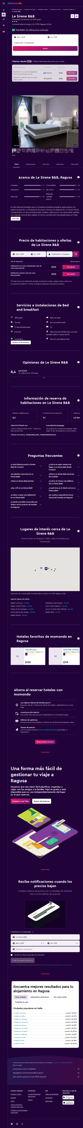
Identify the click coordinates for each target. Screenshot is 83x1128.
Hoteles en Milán (19, 1016)
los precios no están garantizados (62, 1062)
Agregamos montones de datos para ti (46, 1073)
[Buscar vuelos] (3, 10)
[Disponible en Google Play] (68, 1097)
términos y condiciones (46, 965)
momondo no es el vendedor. (46, 1069)
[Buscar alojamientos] (3, 14)
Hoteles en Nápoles (20, 1034)
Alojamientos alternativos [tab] (39, 997)
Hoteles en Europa (29, 9)
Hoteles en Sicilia (55, 9)
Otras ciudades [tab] (20, 997)
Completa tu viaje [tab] (21, 1002)
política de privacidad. (65, 965)
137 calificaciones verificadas (37, 30)
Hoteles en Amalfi (20, 1037)
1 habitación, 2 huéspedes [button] (24, 43)
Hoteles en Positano (21, 1031)
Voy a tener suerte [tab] (60, 997)
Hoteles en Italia (43, 9)
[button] (3, 3)
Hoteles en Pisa (19, 1043)
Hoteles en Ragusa (68, 9)
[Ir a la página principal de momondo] (15, 3)
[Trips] (3, 25)
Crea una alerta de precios (48, 730)
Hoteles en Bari (19, 1040)
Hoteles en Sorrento (21, 1028)
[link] (45, 742)
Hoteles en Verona (20, 1025)
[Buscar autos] (3, 19)
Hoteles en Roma (20, 1013)
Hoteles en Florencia (21, 1022)
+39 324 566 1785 (19, 27)
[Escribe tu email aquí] (47, 949)
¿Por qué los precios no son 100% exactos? (46, 1076)
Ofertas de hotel (17, 9)
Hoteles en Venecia (20, 1019)
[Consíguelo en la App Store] (68, 1103)
